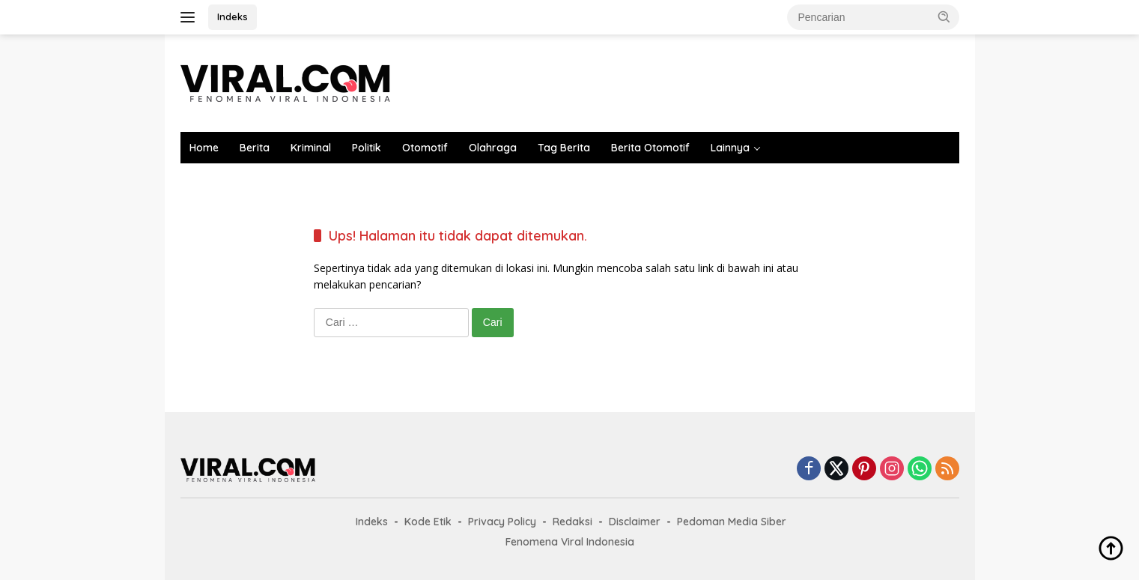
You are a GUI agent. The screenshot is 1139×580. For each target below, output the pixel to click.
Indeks (232, 16)
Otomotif (425, 147)
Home (204, 147)
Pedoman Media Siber (731, 521)
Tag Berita (564, 147)
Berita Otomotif (650, 147)
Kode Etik (428, 521)
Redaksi (572, 521)
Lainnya (730, 147)
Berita (255, 147)
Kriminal (311, 147)
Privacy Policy (502, 521)
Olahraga (493, 147)
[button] (944, 16)
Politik (366, 147)
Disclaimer (634, 521)
